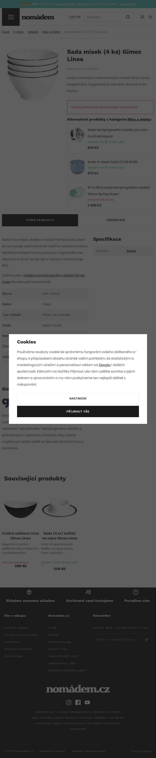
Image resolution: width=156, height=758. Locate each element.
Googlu (105, 365)
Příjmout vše (78, 411)
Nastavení (78, 398)
